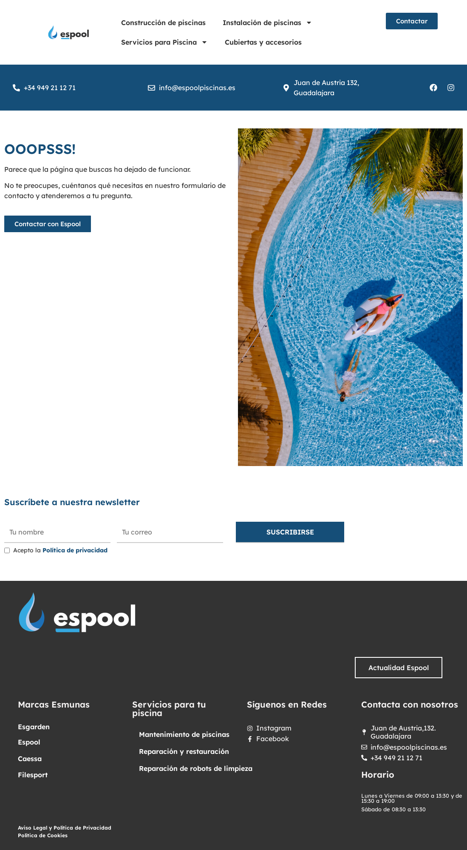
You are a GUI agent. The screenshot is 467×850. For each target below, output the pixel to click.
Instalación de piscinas (267, 22)
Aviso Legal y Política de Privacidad (64, 827)
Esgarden (34, 726)
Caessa (30, 758)
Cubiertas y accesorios (263, 42)
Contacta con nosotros (409, 704)
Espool (29, 742)
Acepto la (60, 550)
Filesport (33, 774)
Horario (377, 774)
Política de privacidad (75, 550)
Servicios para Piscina (164, 42)
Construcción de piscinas (163, 22)
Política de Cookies (43, 835)
